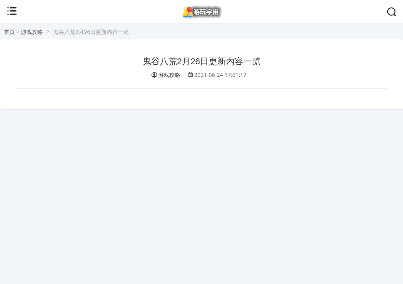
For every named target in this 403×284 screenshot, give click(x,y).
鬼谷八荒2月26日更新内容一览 (201, 61)
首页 (9, 32)
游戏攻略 (32, 32)
